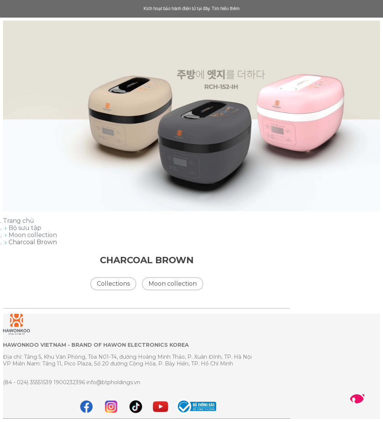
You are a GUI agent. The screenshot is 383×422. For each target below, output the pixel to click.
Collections (113, 283)
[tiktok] (136, 407)
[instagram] (111, 407)
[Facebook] (86, 407)
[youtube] (160, 407)
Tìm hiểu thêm (225, 8)
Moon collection (33, 235)
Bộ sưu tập (25, 227)
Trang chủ (18, 220)
